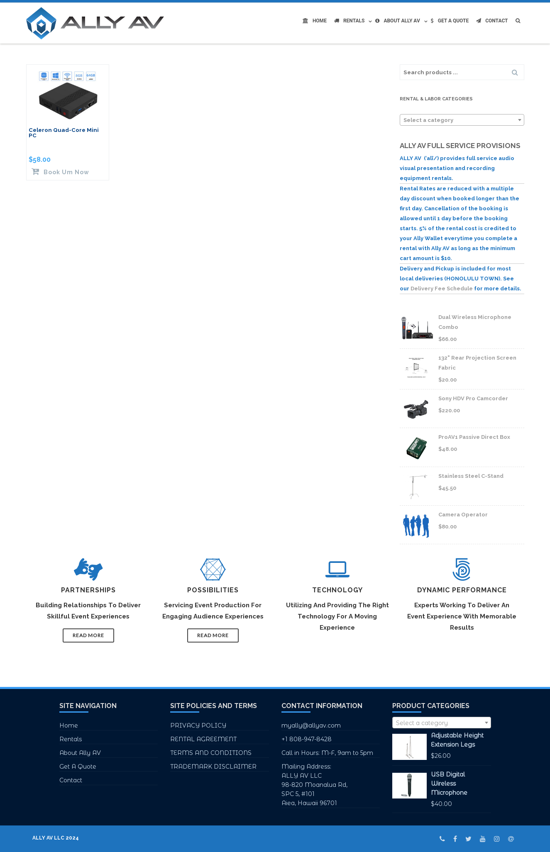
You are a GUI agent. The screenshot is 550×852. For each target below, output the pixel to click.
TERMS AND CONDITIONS (211, 753)
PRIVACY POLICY (198, 725)
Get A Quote (450, 21)
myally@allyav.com (311, 725)
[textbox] (462, 120)
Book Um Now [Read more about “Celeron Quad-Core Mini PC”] (65, 172)
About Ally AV (397, 21)
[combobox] (462, 120)
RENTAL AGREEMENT (203, 739)
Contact (492, 21)
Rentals (349, 21)
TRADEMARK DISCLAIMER (213, 766)
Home (315, 21)
